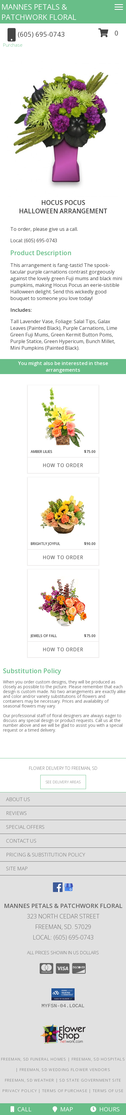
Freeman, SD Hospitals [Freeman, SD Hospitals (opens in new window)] (98, 1059)
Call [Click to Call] (21, 1109)
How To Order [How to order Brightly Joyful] (63, 557)
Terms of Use (108, 1090)
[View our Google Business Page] (68, 890)
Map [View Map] (63, 1109)
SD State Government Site (90, 1080)
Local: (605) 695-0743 (33, 240)
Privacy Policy (19, 1090)
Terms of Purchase (65, 1090)
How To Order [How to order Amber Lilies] (63, 465)
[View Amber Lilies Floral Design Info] (63, 417)
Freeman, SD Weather (29, 1080)
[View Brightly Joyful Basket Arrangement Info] (63, 509)
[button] (108, 35)
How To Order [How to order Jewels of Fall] (63, 649)
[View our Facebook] (58, 890)
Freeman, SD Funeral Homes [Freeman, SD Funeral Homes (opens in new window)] (33, 1059)
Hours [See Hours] (105, 1109)
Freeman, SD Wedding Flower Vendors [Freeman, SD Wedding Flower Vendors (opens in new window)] (65, 1069)
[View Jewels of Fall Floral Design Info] (63, 601)
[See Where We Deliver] (63, 782)
